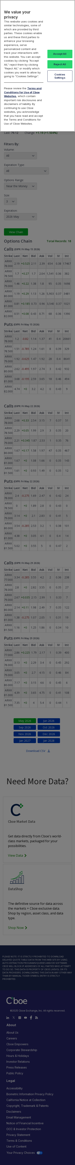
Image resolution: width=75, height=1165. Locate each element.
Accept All (59, 53)
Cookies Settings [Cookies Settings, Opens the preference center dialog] (59, 76)
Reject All (60, 64)
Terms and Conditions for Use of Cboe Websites (23, 92)
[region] (37, 66)
